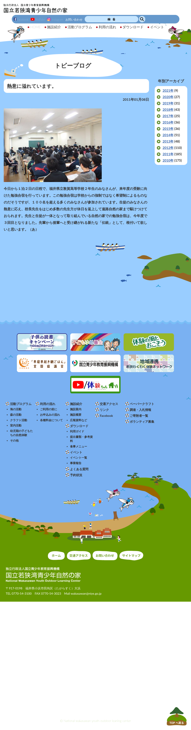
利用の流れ (47, 404)
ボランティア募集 (142, 421)
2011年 (168, 154)
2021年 (168, 90)
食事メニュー (78, 446)
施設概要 (75, 414)
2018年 (168, 109)
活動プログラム (21, 404)
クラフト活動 (18, 420)
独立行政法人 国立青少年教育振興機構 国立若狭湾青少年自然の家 (35, 8)
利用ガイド (77, 431)
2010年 (168, 160)
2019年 (168, 103)
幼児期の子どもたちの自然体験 (21, 433)
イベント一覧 (78, 457)
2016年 (168, 122)
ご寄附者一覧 (139, 415)
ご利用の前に (48, 409)
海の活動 (15, 409)
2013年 (168, 141)
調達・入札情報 (140, 410)
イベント (76, 452)
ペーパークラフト (142, 404)
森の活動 (15, 414)
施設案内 (75, 409)
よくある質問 (79, 469)
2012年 (168, 148)
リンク (104, 410)
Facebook (21, 19)
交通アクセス (109, 404)
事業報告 (75, 463)
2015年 (168, 129)
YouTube (38, 19)
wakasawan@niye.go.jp (86, 593)
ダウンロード (79, 426)
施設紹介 (76, 404)
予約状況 (76, 475)
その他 (14, 440)
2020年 (168, 97)
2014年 (168, 135)
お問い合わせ (73, 19)
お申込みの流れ (50, 414)
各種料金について (51, 420)
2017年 (168, 116)
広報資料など (78, 420)
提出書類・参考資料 (81, 439)
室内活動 (15, 425)
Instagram (55, 19)
